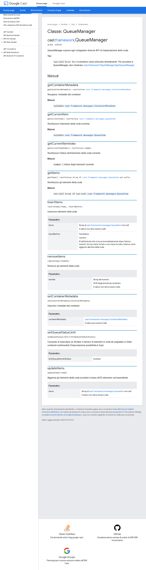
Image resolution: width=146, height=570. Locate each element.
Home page (9, 10)
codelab (70, 10)
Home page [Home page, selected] (41, 3)
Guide (23, 10)
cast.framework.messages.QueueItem (97, 119)
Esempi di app (54, 10)
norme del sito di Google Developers (66, 415)
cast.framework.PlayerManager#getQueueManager (109, 65)
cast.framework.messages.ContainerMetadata (108, 89)
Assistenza (84, 10)
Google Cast (58, 3)
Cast (18, 3)
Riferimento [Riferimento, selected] (36, 10)
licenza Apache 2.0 (116, 412)
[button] (18, 39)
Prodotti (64, 24)
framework (65, 40)
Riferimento (83, 24)
